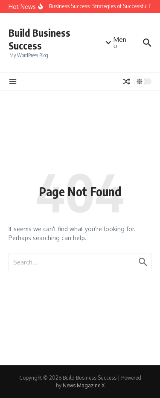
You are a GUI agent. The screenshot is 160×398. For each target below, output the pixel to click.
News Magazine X (84, 385)
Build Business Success (39, 39)
